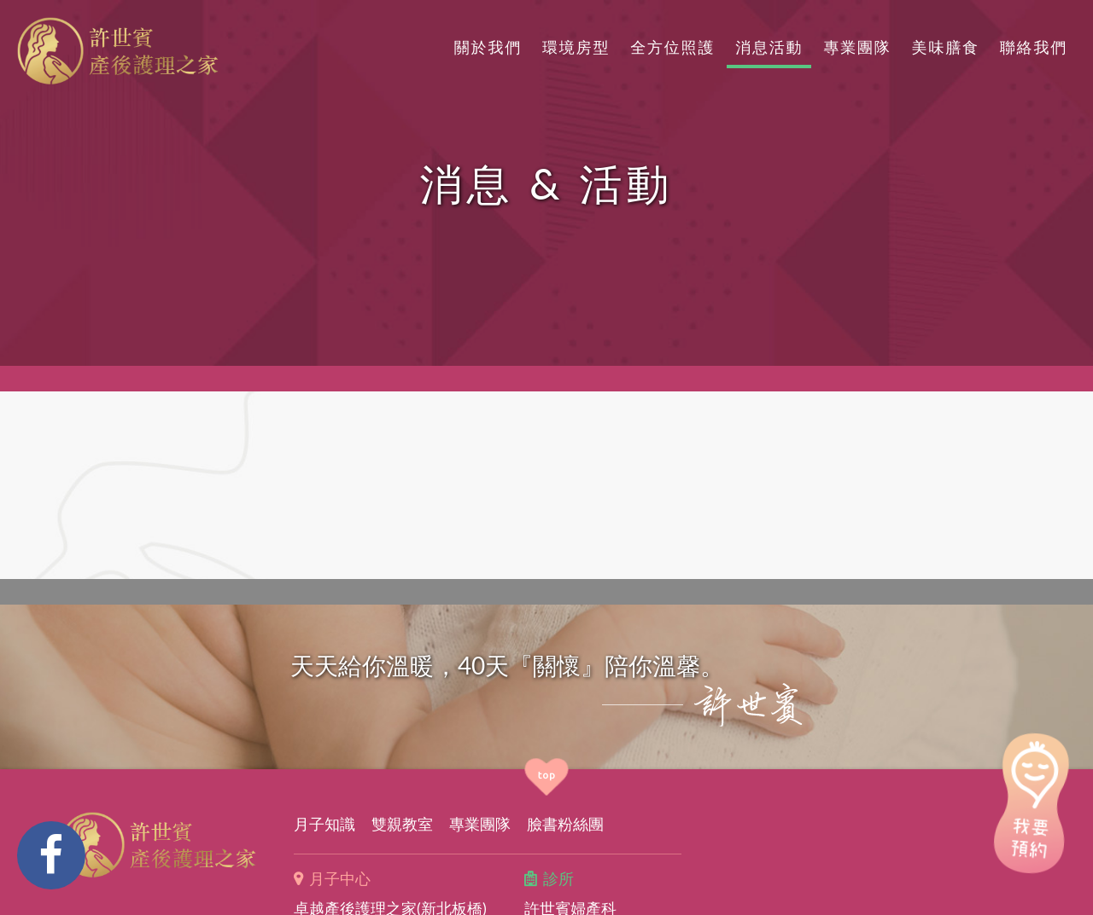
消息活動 (769, 47)
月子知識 (324, 823)
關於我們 (488, 47)
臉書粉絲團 (565, 823)
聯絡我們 (1033, 47)
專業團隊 (857, 47)
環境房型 (576, 47)
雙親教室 (402, 823)
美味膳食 (945, 47)
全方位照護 (672, 47)
